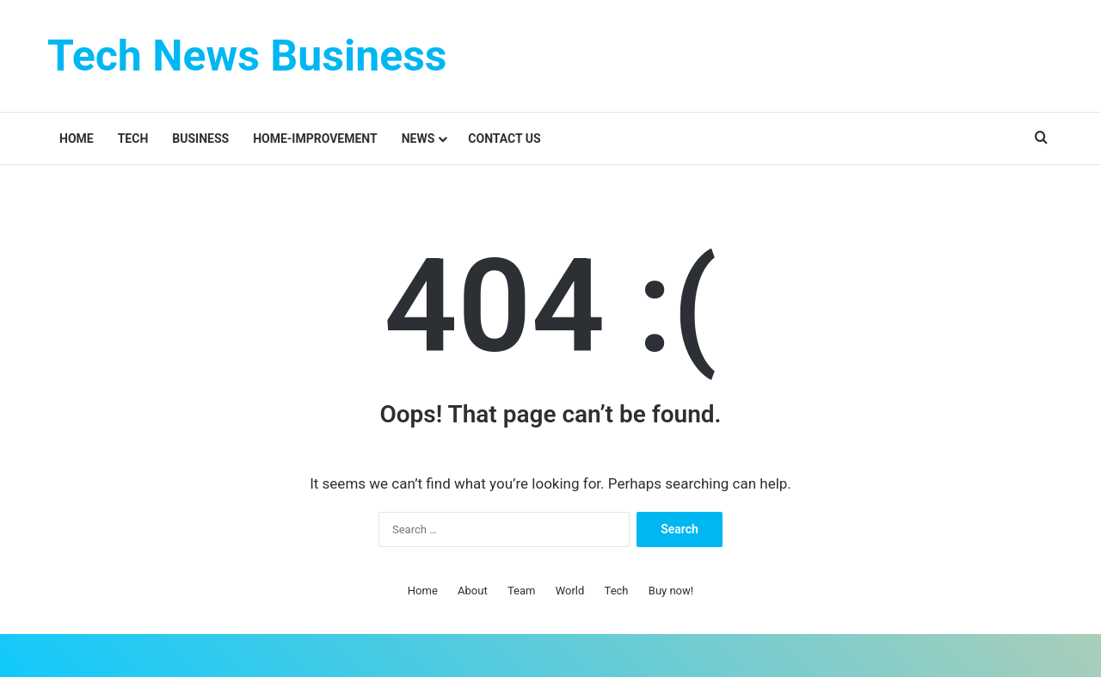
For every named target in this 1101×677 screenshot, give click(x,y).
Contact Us (504, 138)
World (570, 590)
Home (76, 138)
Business (200, 138)
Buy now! (671, 590)
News (418, 138)
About (473, 590)
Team (521, 590)
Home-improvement (315, 138)
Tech (133, 138)
